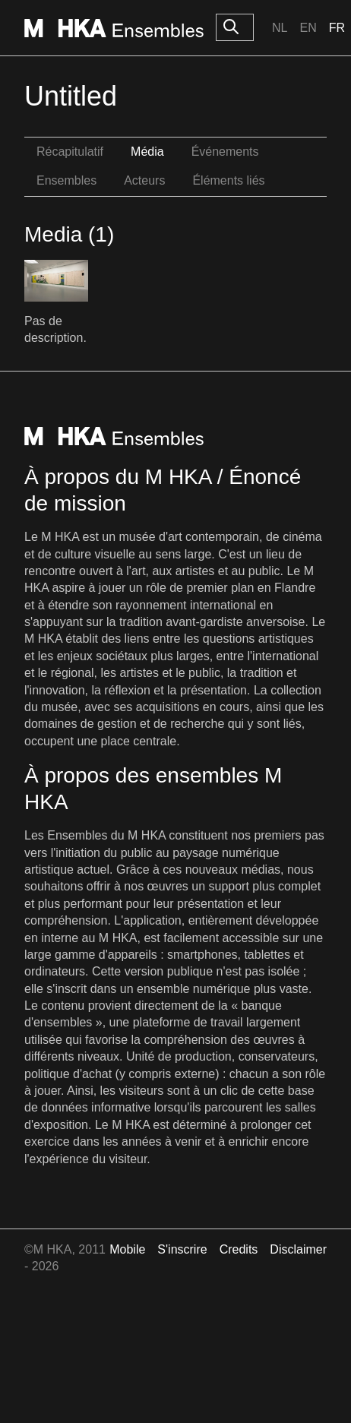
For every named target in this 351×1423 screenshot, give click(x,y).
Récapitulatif (69, 151)
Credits (239, 1249)
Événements (225, 151)
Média (147, 151)
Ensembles (66, 180)
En (307, 27)
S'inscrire (182, 1249)
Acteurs (144, 180)
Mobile (127, 1249)
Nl (279, 27)
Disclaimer (298, 1249)
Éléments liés (228, 180)
